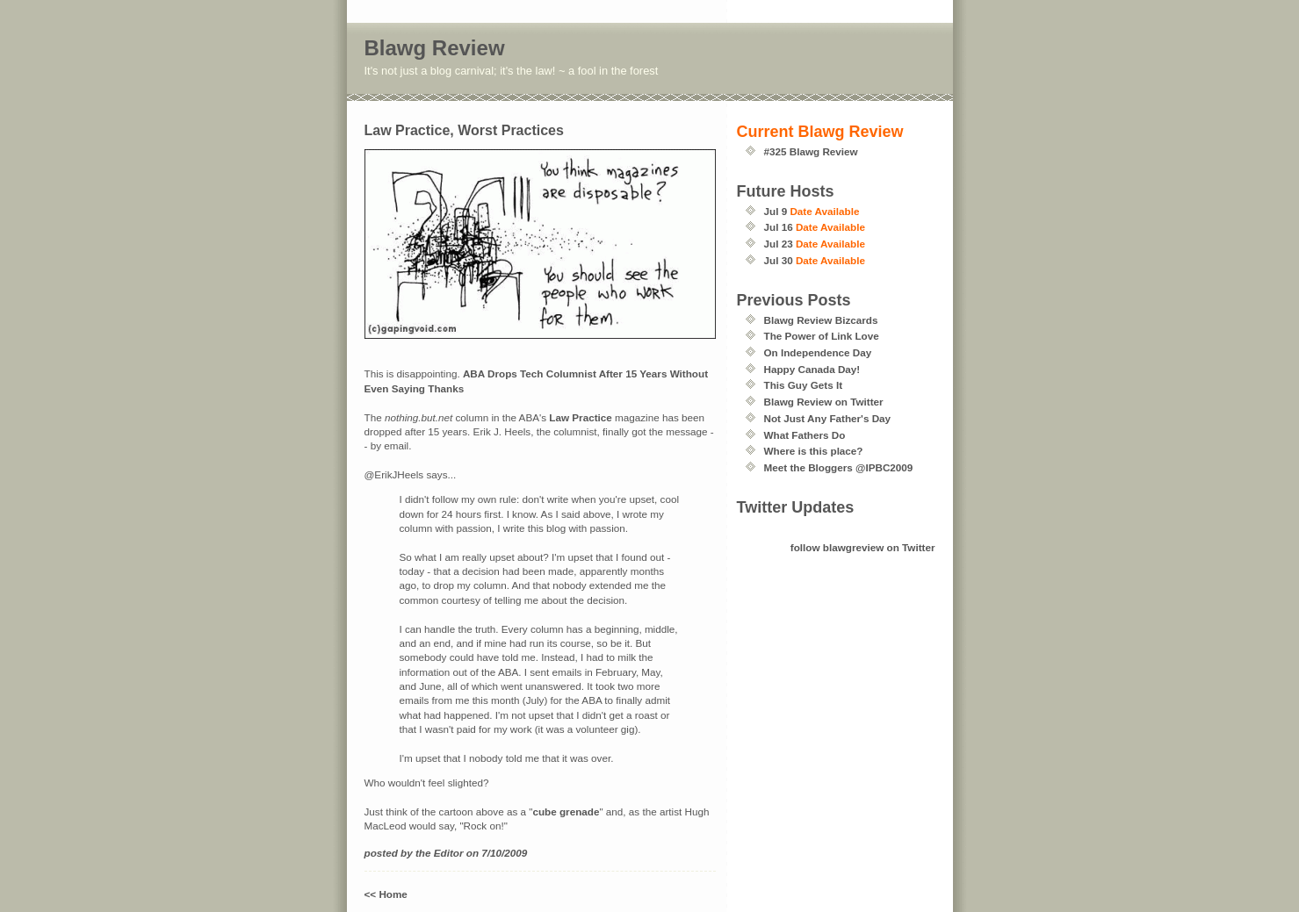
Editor (449, 852)
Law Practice (580, 417)
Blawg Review (434, 48)
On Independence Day (818, 352)
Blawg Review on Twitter (824, 401)
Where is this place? (813, 450)
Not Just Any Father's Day (827, 418)
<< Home (386, 894)
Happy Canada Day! (812, 369)
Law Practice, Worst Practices (464, 130)
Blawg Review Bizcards (821, 320)
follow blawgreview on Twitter (862, 547)
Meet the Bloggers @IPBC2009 (838, 467)
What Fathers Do (805, 435)
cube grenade (565, 811)
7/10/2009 (504, 852)
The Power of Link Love (821, 335)
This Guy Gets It (803, 385)
